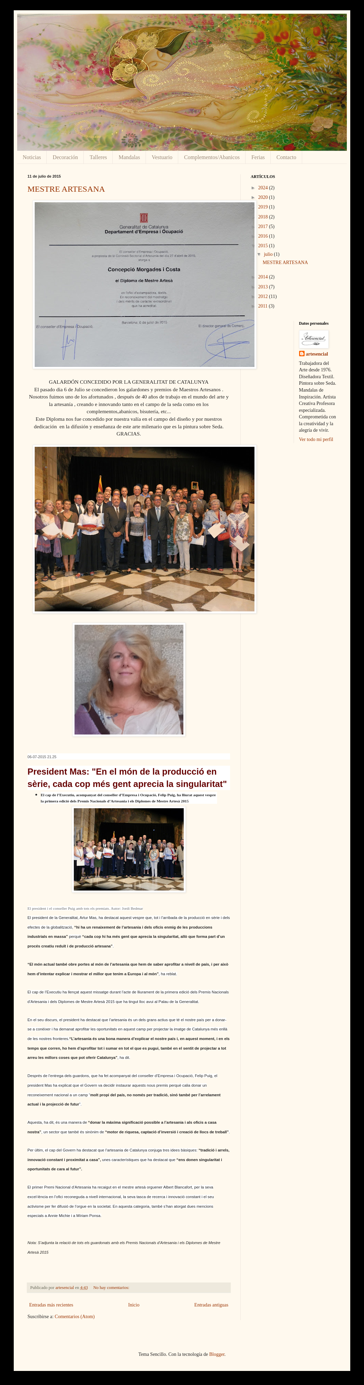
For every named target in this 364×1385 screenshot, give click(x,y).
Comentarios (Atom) (74, 1316)
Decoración (65, 157)
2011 (263, 306)
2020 (263, 197)
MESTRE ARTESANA (66, 188)
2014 (263, 276)
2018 (263, 216)
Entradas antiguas (211, 1305)
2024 (263, 187)
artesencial (317, 354)
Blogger (216, 1354)
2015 (263, 245)
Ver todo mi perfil (316, 439)
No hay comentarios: (111, 1287)
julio (269, 254)
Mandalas (129, 157)
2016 (263, 236)
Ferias (258, 157)
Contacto (286, 157)
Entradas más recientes (51, 1305)
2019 (263, 207)
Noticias (32, 157)
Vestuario (162, 157)
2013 (263, 286)
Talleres (98, 157)
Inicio (133, 1305)
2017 (263, 226)
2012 (263, 296)
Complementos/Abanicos (212, 157)
